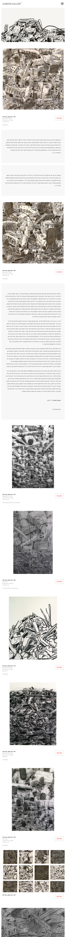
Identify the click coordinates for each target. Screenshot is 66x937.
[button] (62, 3)
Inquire (59, 118)
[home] (29, 3)
